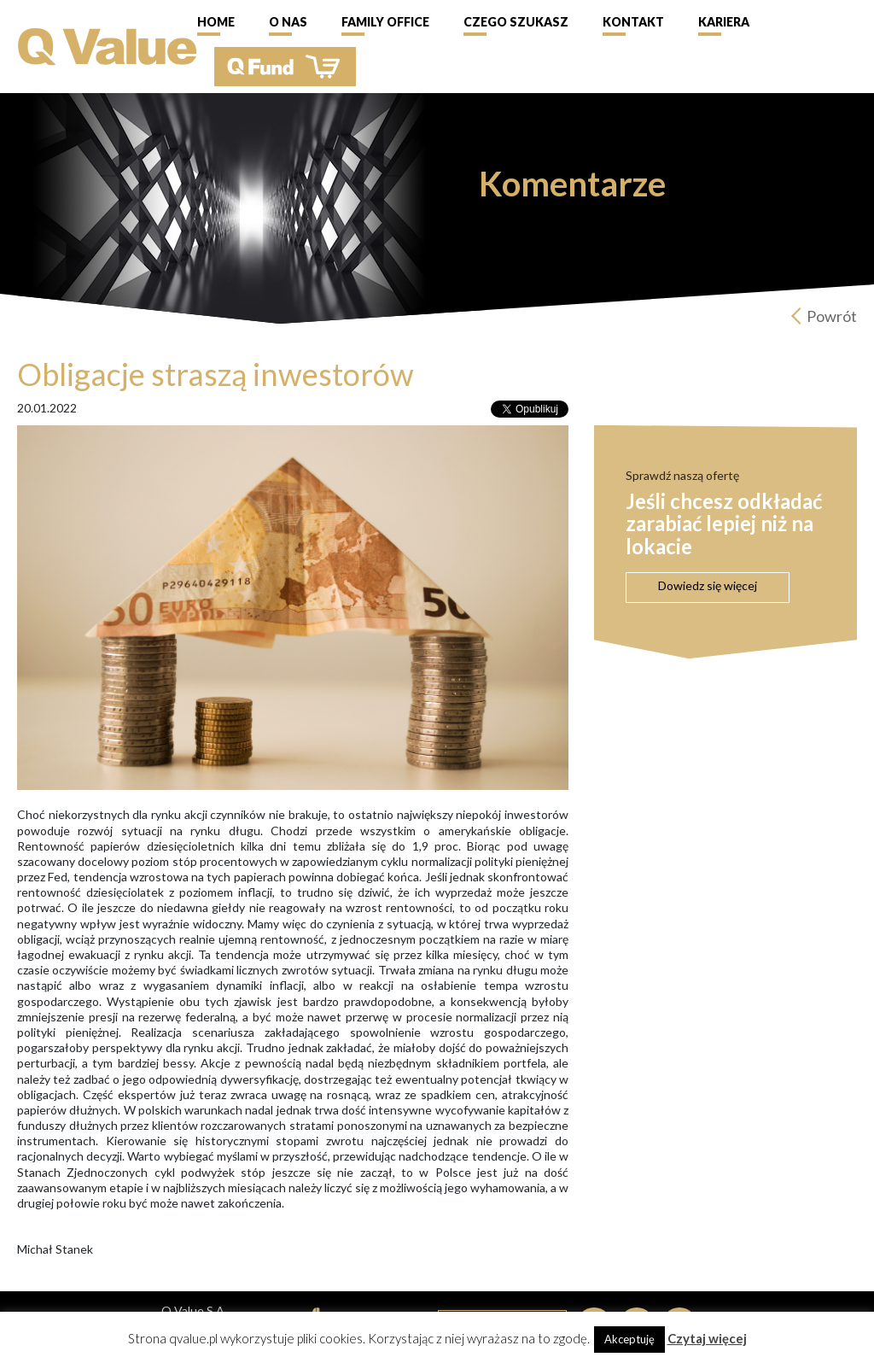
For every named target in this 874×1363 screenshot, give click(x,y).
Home (216, 22)
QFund (285, 66)
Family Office (385, 22)
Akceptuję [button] (629, 1339)
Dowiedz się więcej (707, 585)
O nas (288, 22)
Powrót (832, 316)
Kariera (723, 22)
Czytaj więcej (707, 1338)
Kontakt (633, 22)
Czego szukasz (515, 22)
